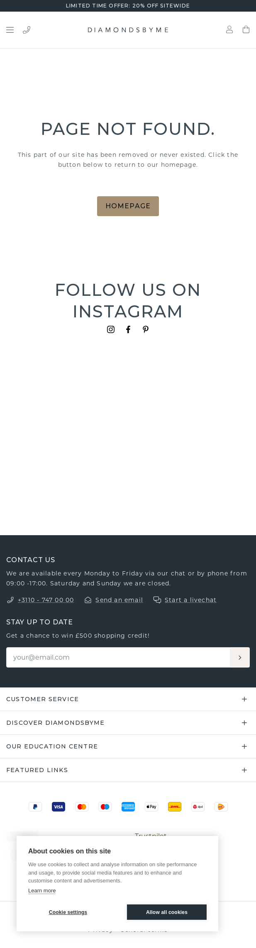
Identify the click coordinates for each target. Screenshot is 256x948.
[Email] (119, 657)
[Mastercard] (81, 807)
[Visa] (58, 807)
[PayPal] (35, 807)
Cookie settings (68, 912)
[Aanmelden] (240, 657)
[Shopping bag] (246, 30)
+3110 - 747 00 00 (46, 600)
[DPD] (198, 807)
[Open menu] (10, 30)
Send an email (119, 600)
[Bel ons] (26, 30)
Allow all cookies (167, 912)
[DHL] (174, 807)
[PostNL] (221, 807)
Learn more (42, 890)
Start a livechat (191, 600)
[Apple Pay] (151, 807)
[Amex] (128, 807)
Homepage (128, 206)
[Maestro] (105, 807)
